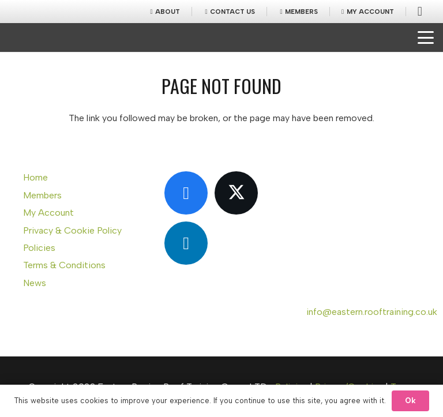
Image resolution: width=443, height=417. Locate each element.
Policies (39, 247)
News (34, 282)
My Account (48, 212)
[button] (425, 37)
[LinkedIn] (186, 243)
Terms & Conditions (64, 265)
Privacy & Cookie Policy (72, 230)
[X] (236, 193)
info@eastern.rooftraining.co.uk (371, 311)
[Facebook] (186, 193)
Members (42, 195)
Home (35, 177)
